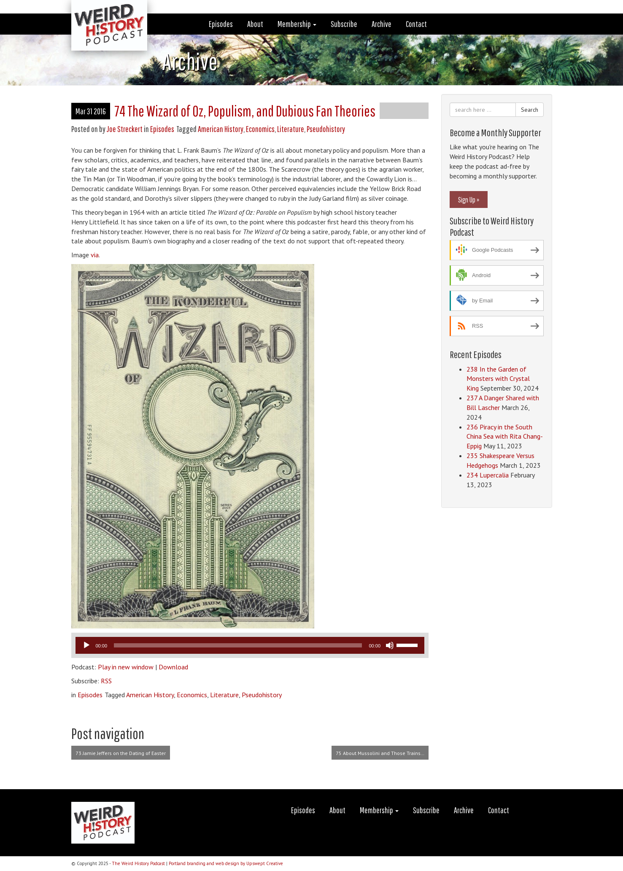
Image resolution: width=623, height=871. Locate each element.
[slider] (238, 645)
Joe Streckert (125, 129)
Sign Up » (468, 199)
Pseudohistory (326, 129)
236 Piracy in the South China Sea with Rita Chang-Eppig (505, 436)
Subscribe (344, 24)
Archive (381, 24)
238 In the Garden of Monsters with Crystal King (498, 379)
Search (529, 109)
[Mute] (390, 645)
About (255, 24)
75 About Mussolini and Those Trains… (380, 753)
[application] (250, 645)
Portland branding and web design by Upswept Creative (226, 863)
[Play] (86, 645)
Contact (416, 24)
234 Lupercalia (488, 475)
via (95, 255)
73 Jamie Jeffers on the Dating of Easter (121, 753)
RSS (106, 681)
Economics (260, 129)
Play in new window (126, 667)
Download (173, 667)
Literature (290, 129)
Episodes (221, 24)
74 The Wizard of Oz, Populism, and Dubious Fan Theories (244, 110)
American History (220, 129)
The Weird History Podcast (138, 863)
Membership (297, 24)
